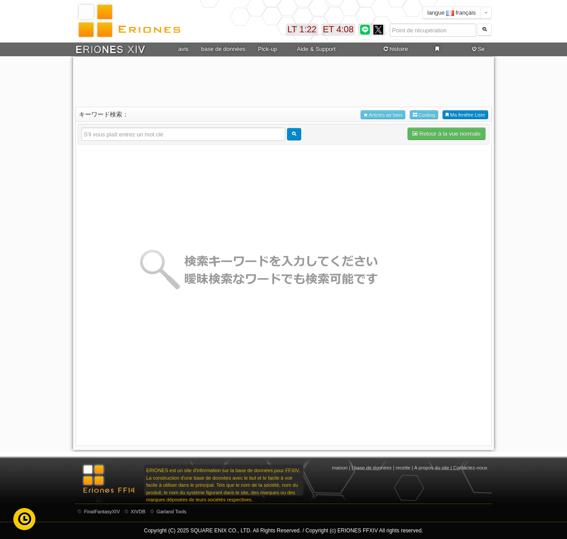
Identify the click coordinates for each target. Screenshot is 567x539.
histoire (395, 49)
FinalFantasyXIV (102, 511)
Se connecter (477, 49)
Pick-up (267, 49)
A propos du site (431, 467)
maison (339, 467)
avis (183, 49)
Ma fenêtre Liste (465, 115)
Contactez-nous (470, 467)
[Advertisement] (283, 80)
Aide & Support (316, 49)
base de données (223, 49)
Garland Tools (171, 511)
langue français (451, 12)
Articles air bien (383, 115)
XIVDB (138, 511)
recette (403, 467)
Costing (424, 115)
